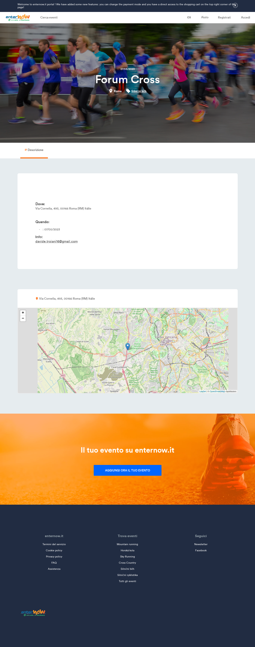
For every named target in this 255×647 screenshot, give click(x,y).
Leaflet (202, 391)
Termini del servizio (54, 544)
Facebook (201, 550)
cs (186, 17)
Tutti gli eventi (127, 581)
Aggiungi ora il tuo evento (127, 470)
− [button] (23, 318)
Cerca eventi (49, 17)
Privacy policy (54, 556)
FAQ (54, 562)
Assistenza (54, 569)
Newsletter (201, 544)
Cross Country (127, 562)
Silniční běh (138, 91)
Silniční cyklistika (127, 575)
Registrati (224, 17)
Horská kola (127, 550)
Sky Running (127, 556)
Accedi (245, 17)
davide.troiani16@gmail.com (56, 241)
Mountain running (127, 544)
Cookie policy (54, 550)
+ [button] (23, 313)
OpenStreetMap (217, 391)
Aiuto (204, 17)
